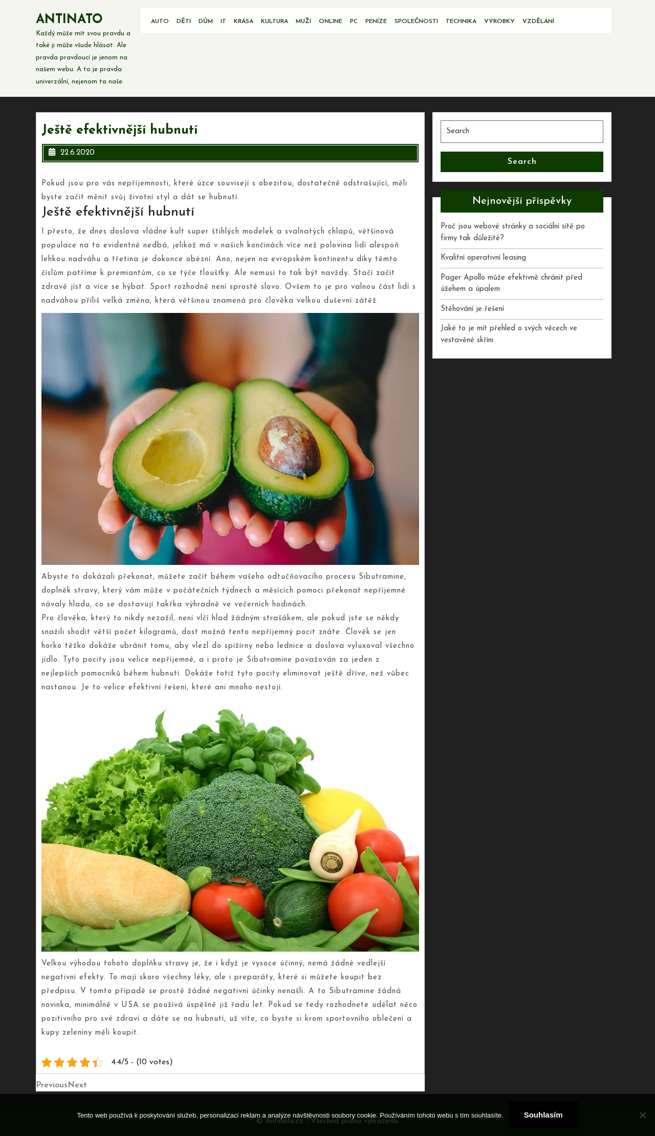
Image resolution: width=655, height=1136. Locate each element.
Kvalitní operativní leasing (483, 258)
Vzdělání (538, 21)
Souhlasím (543, 1114)
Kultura (274, 21)
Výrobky (499, 21)
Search (522, 162)
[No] (642, 1115)
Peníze (376, 21)
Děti (184, 21)
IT (223, 21)
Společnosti (416, 21)
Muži (303, 21)
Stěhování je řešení (472, 309)
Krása (243, 21)
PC (354, 21)
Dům (206, 21)
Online (330, 21)
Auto (160, 21)
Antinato (69, 19)
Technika (461, 21)
